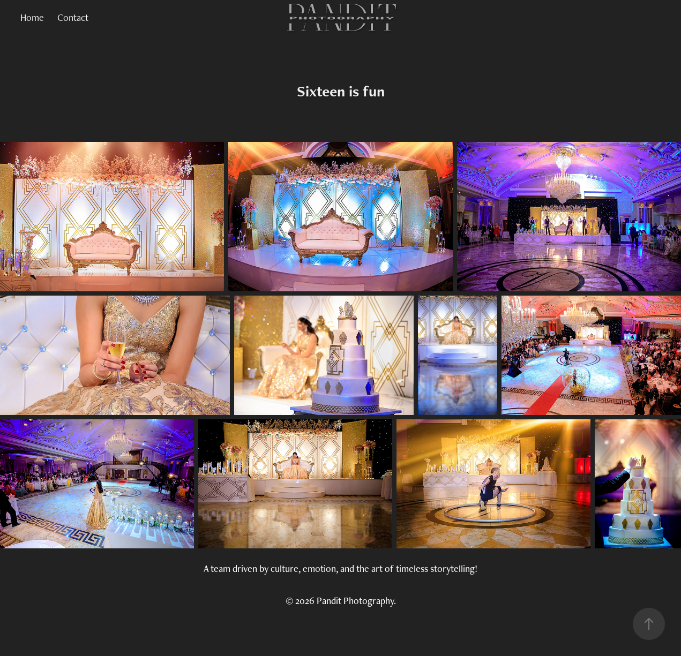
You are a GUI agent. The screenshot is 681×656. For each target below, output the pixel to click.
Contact (72, 17)
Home (32, 17)
